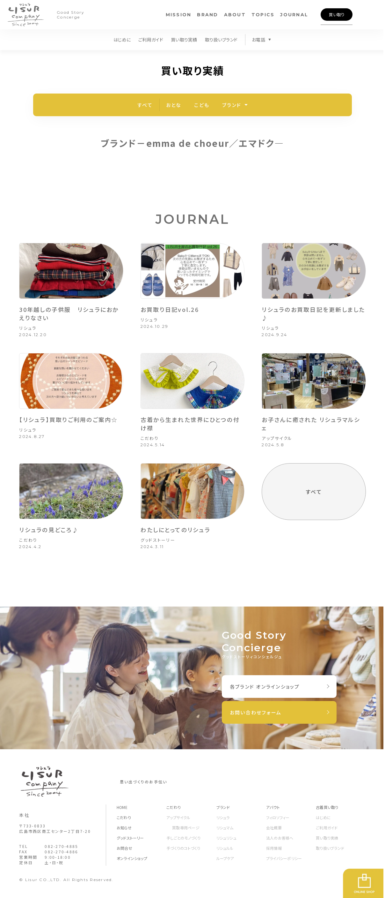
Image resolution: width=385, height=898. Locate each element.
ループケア (225, 858)
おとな (174, 105)
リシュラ (27, 328)
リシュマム (225, 827)
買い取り (337, 14)
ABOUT (235, 15)
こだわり (150, 438)
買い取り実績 (184, 39)
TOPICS (263, 15)
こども (201, 105)
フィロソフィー (278, 817)
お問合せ (124, 848)
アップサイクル (277, 438)
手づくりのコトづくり (183, 848)
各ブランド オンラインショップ (265, 686)
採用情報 (274, 848)
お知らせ (124, 827)
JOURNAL (294, 15)
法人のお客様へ (280, 838)
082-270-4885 (61, 846)
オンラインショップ (132, 858)
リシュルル (225, 848)
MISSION (179, 15)
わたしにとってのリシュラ (175, 529)
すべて (145, 105)
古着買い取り (327, 807)
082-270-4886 (61, 851)
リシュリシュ (226, 838)
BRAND (207, 15)
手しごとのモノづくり (183, 838)
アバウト (273, 807)
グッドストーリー (158, 540)
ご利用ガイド (150, 39)
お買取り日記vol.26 (170, 309)
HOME (122, 807)
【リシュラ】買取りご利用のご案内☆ (68, 419)
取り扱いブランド (221, 39)
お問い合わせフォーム (256, 712)
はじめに (122, 39)
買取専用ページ (186, 827)
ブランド (231, 105)
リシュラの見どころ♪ (49, 529)
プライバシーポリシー (284, 858)
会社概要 (274, 827)
